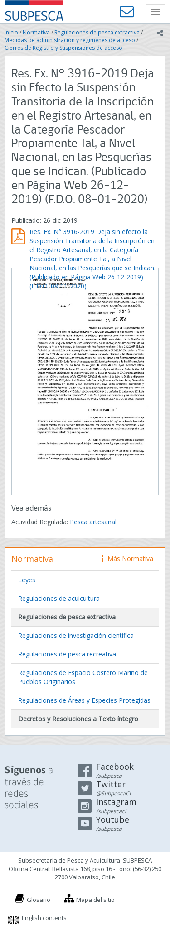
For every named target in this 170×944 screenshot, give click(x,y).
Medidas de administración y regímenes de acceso (70, 40)
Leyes (26, 579)
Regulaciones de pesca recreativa (67, 654)
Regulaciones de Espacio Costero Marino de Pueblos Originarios (83, 677)
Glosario (38, 900)
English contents (44, 918)
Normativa (36, 32)
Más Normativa (127, 558)
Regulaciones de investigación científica (76, 635)
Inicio (11, 32)
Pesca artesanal (93, 522)
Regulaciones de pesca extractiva (97, 32)
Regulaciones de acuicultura (59, 598)
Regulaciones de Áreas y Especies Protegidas (84, 700)
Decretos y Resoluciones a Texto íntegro (78, 718)
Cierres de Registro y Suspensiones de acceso (63, 48)
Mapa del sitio (95, 900)
